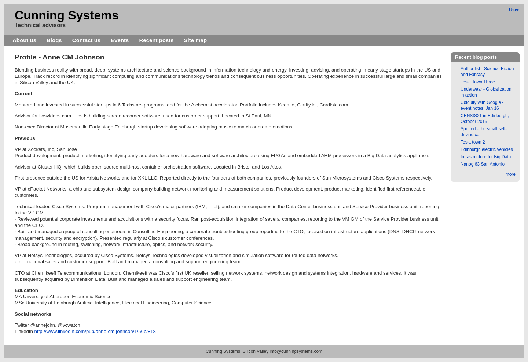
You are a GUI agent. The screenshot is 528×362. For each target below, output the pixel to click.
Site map (195, 40)
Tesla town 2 (473, 142)
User (514, 9)
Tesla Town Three (478, 81)
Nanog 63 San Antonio (483, 164)
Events (120, 40)
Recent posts (156, 40)
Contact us (86, 40)
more (511, 174)
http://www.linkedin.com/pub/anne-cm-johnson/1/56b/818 (95, 331)
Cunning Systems (67, 15)
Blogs (54, 40)
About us (24, 40)
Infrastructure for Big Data (486, 156)
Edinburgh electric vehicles (487, 149)
